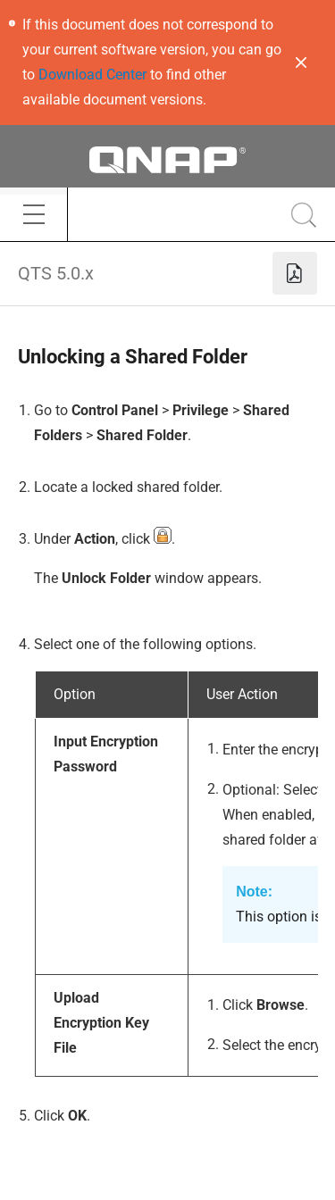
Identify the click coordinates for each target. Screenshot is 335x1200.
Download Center (92, 74)
